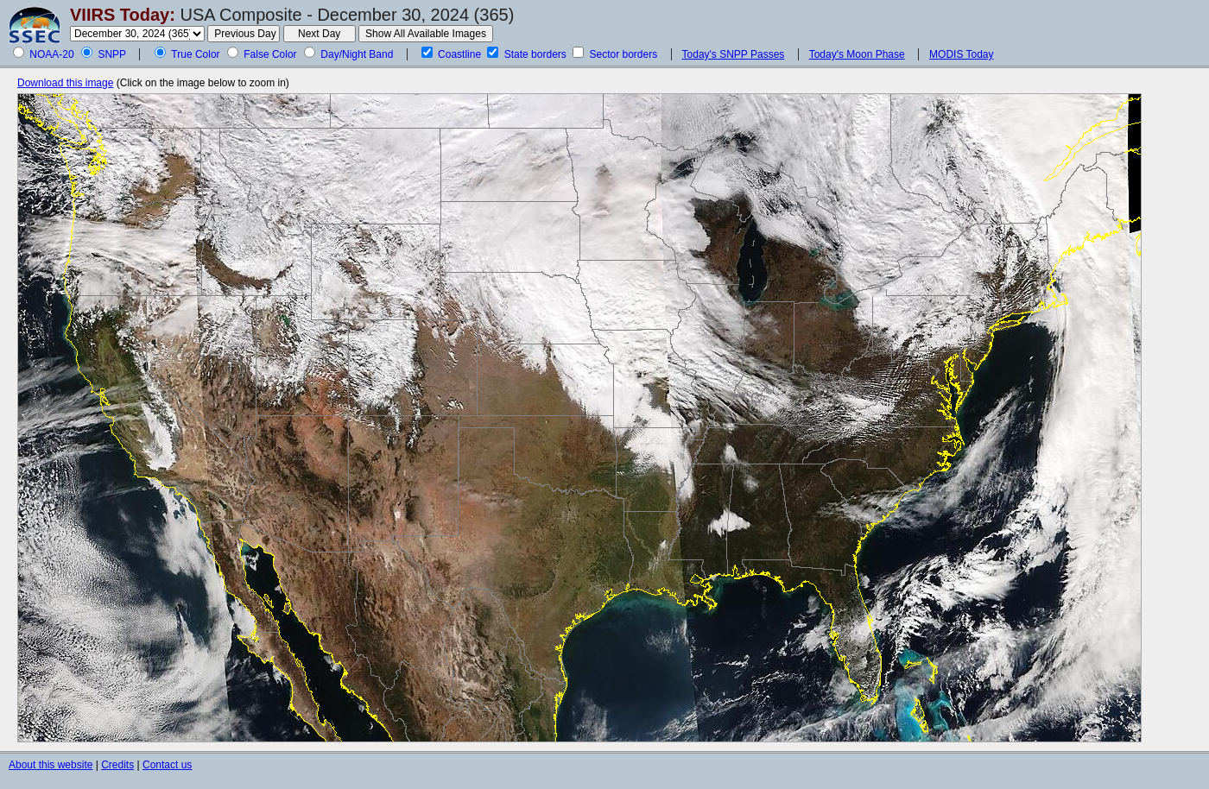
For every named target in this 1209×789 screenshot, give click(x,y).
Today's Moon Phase (857, 54)
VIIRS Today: (122, 14)
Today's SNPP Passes (733, 54)
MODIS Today (961, 54)
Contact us (167, 765)
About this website (50, 765)
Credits (117, 765)
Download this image (65, 83)
